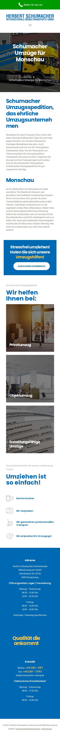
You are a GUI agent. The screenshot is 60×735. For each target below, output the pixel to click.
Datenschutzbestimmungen (27, 728)
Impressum (47, 728)
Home (27, 76)
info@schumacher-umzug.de (30, 675)
